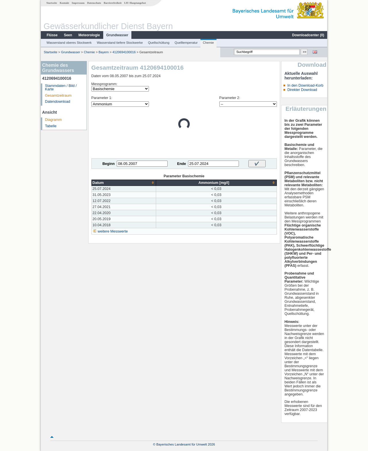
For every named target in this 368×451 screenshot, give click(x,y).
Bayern (104, 52)
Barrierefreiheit (113, 2)
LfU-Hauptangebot (135, 2)
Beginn (108, 164)
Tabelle (51, 126)
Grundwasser (117, 35)
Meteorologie (89, 35)
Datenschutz (94, 2)
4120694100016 (124, 52)
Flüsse (52, 35)
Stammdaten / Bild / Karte (61, 88)
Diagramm (53, 120)
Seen (68, 35)
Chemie (208, 42)
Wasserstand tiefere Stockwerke (120, 42)
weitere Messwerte (113, 231)
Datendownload (57, 102)
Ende (181, 164)
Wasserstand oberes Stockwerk (69, 42)
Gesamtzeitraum (58, 96)
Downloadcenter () (308, 35)
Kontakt (64, 2)
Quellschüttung (159, 42)
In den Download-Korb (305, 85)
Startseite (51, 2)
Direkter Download (302, 90)
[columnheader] (123, 183)
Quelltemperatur (186, 42)
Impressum (78, 2)
